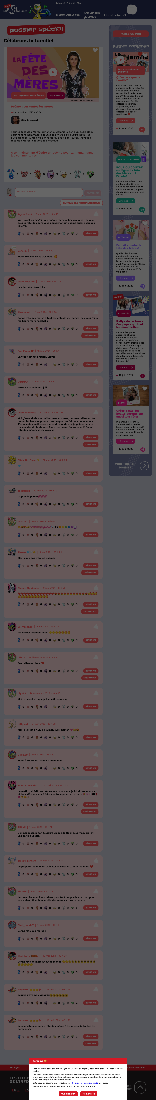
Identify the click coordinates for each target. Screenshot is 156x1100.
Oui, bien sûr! (68, 1093)
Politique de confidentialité (85, 1083)
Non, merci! (89, 1093)
